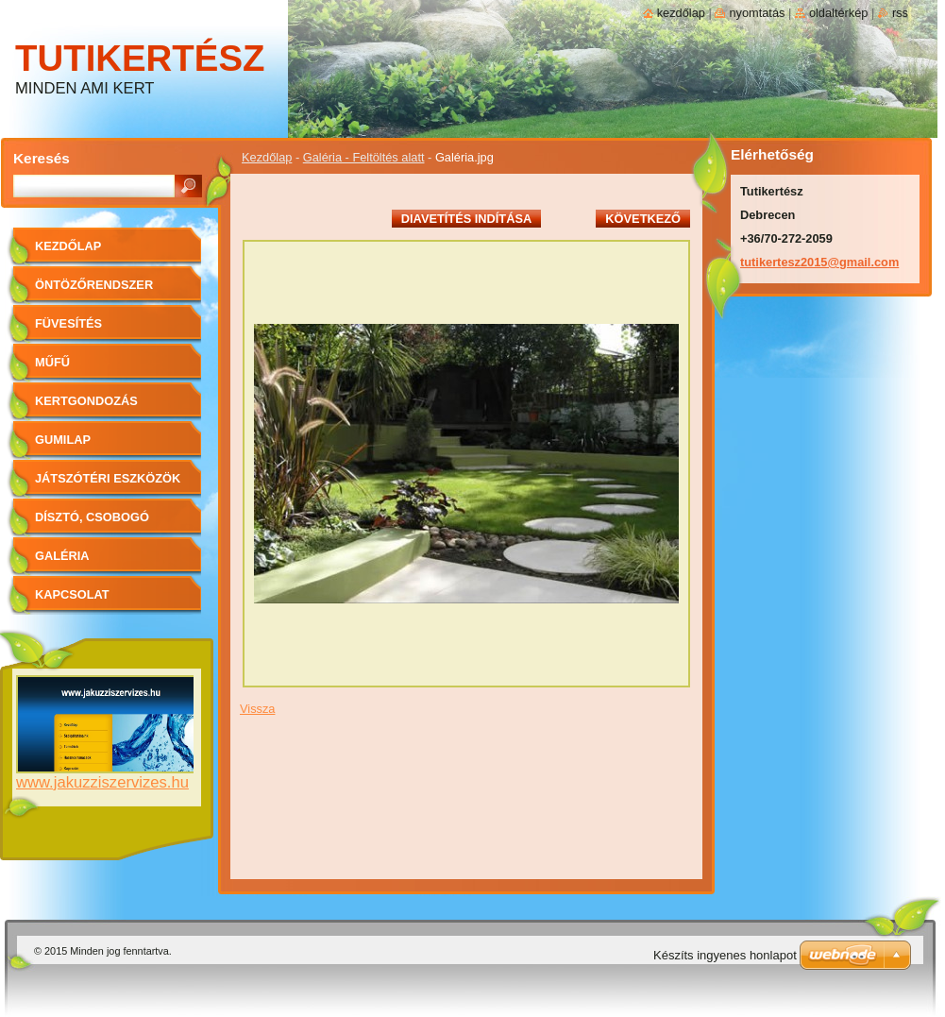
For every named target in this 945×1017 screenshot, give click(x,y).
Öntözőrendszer (94, 285)
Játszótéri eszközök (107, 478)
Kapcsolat (72, 594)
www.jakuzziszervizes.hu (102, 782)
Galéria (62, 556)
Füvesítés (68, 323)
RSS (900, 13)
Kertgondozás (86, 401)
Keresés (41, 158)
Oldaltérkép (839, 13)
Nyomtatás (757, 13)
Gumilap (63, 439)
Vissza (257, 709)
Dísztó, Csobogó (92, 517)
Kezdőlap (267, 157)
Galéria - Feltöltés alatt (364, 157)
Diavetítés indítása (466, 219)
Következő (643, 219)
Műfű (52, 362)
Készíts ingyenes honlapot (725, 955)
